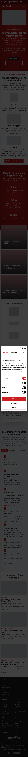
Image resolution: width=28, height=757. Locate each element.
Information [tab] (14, 352)
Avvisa (14, 407)
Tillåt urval (14, 403)
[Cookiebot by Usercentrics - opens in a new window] (20, 348)
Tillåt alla (14, 398)
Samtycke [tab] (5, 352)
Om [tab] (23, 352)
